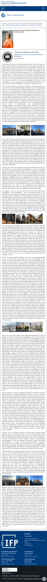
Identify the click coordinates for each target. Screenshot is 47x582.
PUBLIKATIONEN (38, 23)
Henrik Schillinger (29, 553)
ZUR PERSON (18, 23)
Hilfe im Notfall (14, 576)
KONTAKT (4, 23)
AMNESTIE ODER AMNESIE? (12, 25)
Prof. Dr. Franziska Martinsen (8, 553)
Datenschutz (34, 576)
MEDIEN (39, 25)
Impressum (25, 576)
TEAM (3, 25)
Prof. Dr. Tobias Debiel (7, 560)
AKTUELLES (11, 23)
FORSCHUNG (30, 23)
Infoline (5, 576)
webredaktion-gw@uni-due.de (33, 579)
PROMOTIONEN (32, 25)
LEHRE (23, 23)
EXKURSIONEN (24, 25)
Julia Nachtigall (28, 560)
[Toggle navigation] (3, 8)
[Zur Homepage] (23, 1)
